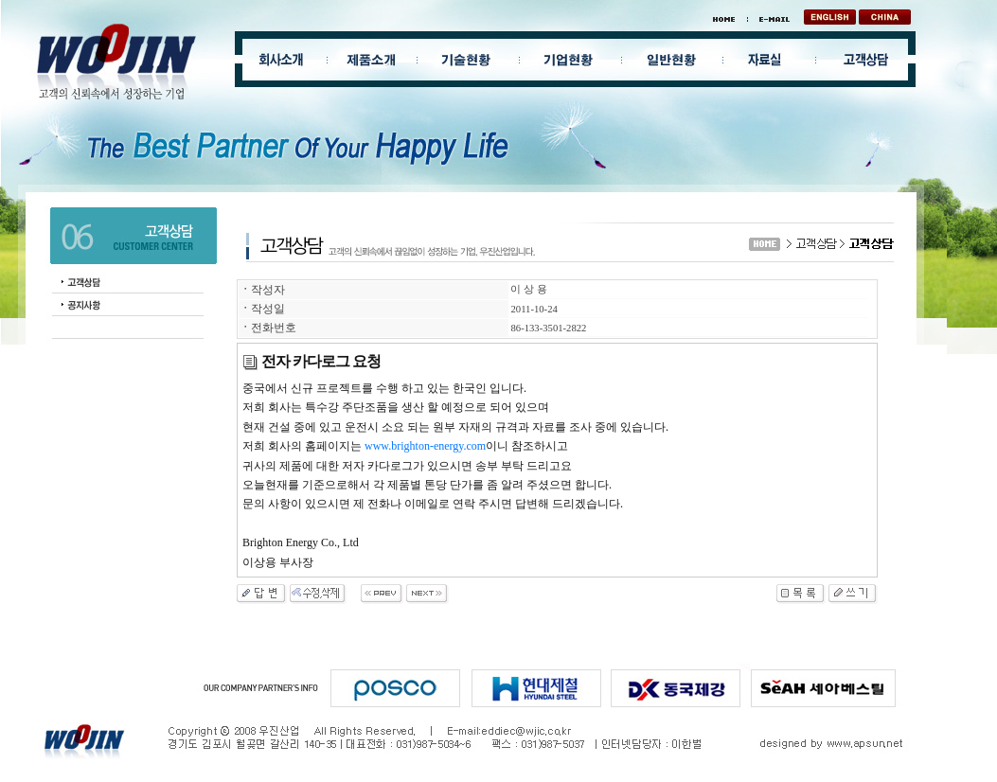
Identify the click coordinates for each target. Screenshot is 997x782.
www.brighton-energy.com (425, 446)
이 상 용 (528, 289)
